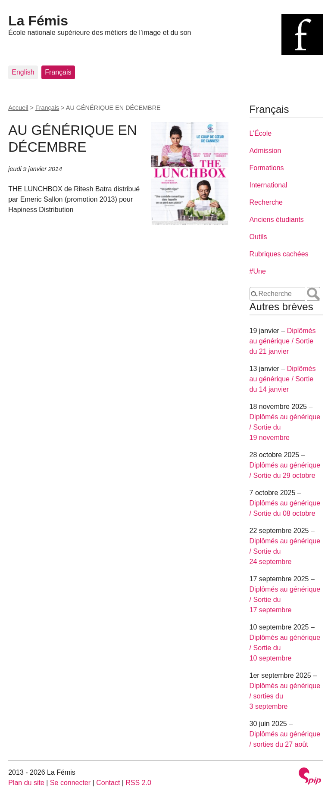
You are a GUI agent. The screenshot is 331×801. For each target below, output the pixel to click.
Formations (267, 167)
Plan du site (26, 782)
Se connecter (70, 782)
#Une (258, 271)
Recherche (266, 202)
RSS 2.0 (138, 782)
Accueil (18, 107)
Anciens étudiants (277, 219)
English (23, 72)
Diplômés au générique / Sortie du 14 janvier (283, 379)
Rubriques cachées (279, 254)
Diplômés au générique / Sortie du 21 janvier (283, 341)
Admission (265, 150)
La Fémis (38, 20)
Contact (108, 782)
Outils (258, 236)
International (268, 185)
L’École (261, 133)
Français (58, 72)
